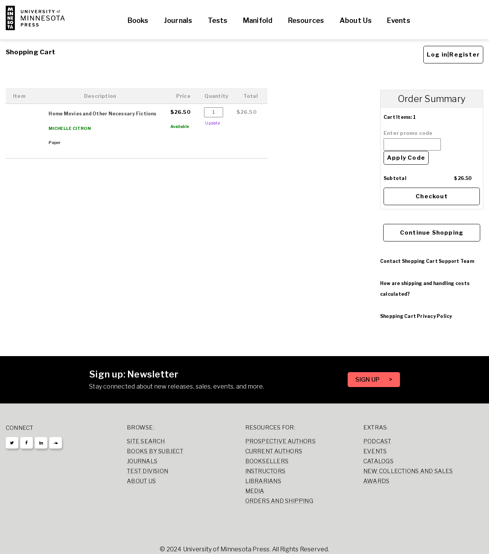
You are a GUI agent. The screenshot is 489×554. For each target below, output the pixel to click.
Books (138, 20)
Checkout (432, 196)
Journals (178, 20)
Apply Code (406, 157)
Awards (376, 481)
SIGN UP (368, 379)
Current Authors (273, 451)
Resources (306, 20)
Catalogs (378, 461)
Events (398, 20)
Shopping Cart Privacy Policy (416, 316)
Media (254, 491)
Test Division (147, 471)
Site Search (146, 441)
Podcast (377, 441)
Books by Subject (155, 451)
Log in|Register (453, 54)
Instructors (265, 471)
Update (212, 123)
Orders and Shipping (279, 500)
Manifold (258, 20)
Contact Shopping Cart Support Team (427, 261)
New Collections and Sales (408, 471)
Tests (218, 20)
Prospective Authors (280, 441)
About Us (356, 20)
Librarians (263, 481)
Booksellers (267, 461)
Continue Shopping (431, 232)
